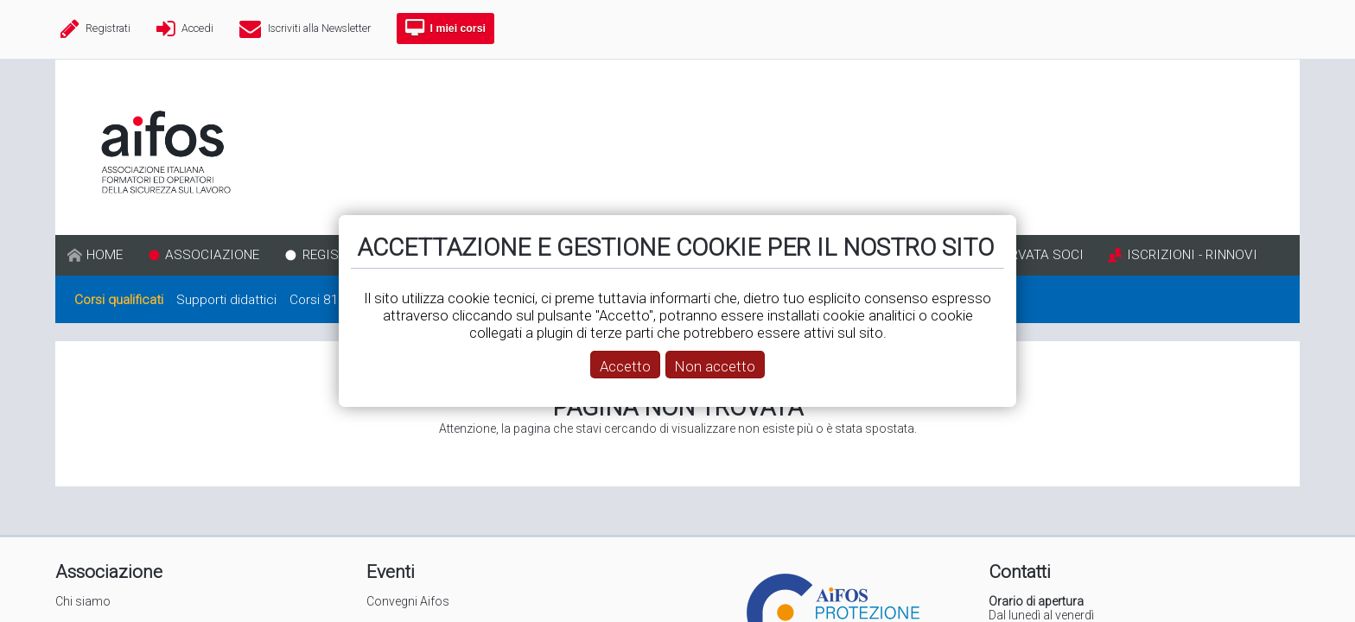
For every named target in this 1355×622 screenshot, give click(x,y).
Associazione (108, 572)
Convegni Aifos (407, 601)
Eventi (390, 572)
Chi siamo (83, 601)
